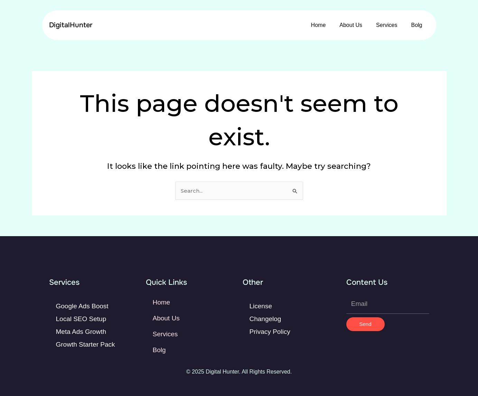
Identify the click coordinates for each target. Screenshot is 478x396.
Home (318, 25)
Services (386, 25)
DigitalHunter (71, 25)
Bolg (416, 25)
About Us (350, 25)
